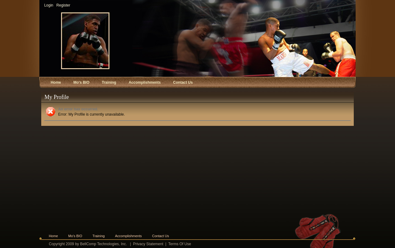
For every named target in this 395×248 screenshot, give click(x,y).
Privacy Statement (148, 244)
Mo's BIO (75, 236)
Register (63, 5)
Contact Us (160, 236)
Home (53, 236)
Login (48, 5)
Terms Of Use (179, 244)
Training (98, 236)
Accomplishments (128, 236)
